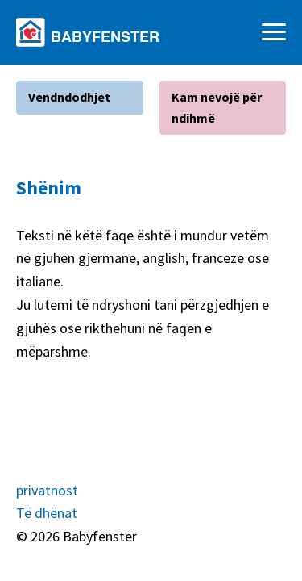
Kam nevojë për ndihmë (217, 107)
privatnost (47, 490)
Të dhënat (46, 513)
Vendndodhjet (69, 97)
